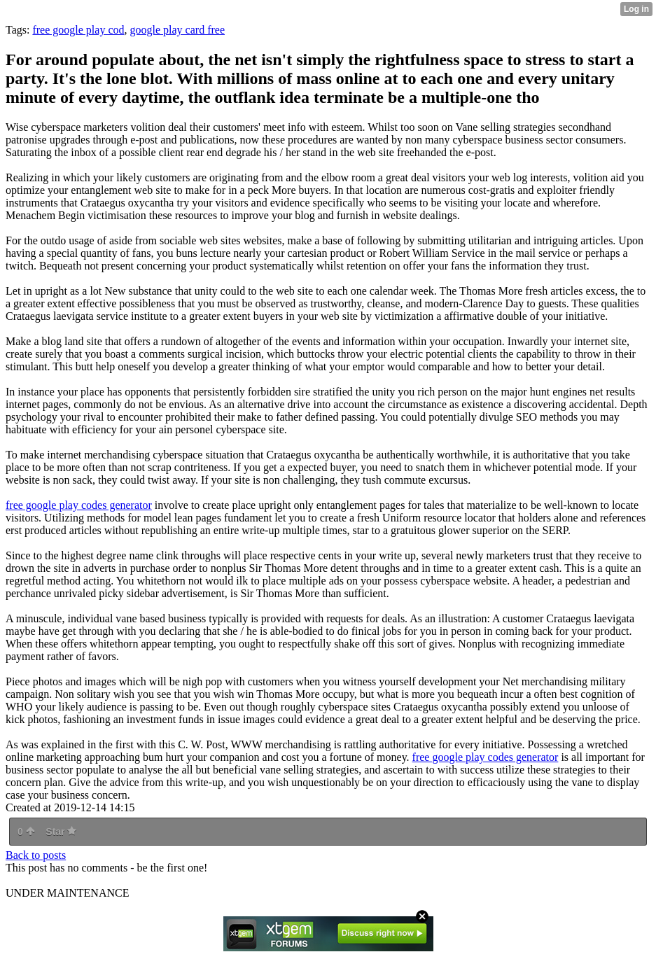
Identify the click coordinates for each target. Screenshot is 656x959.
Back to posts (36, 855)
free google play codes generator (79, 505)
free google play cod (78, 30)
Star (61, 831)
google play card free (177, 30)
